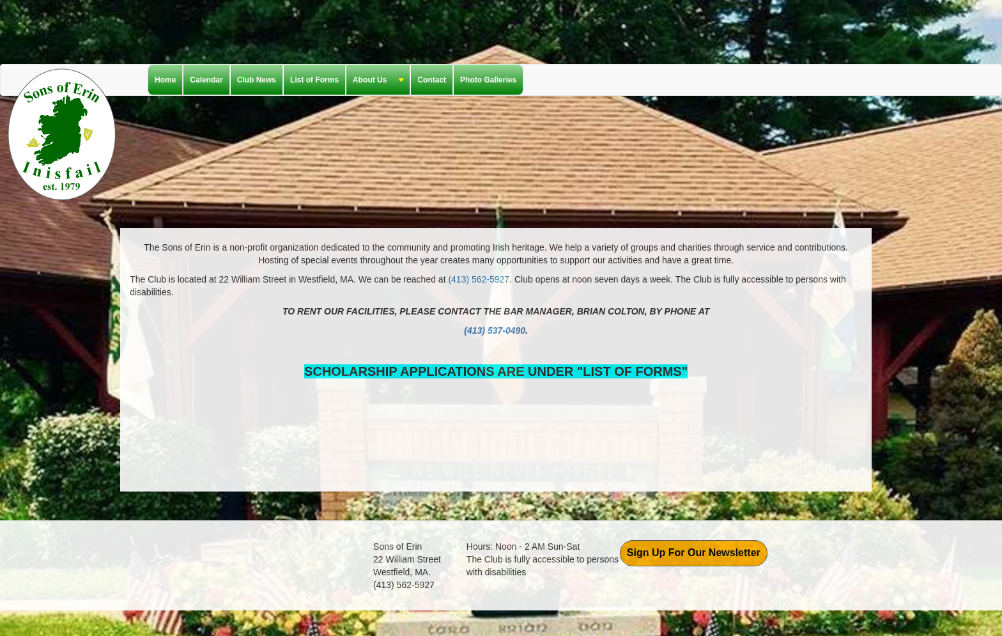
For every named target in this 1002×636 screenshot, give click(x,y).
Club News (256, 79)
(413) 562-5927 (478, 279)
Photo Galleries (488, 79)
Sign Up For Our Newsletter (693, 552)
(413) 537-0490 (494, 330)
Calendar (206, 79)
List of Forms (314, 79)
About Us (375, 80)
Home (165, 79)
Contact (431, 79)
